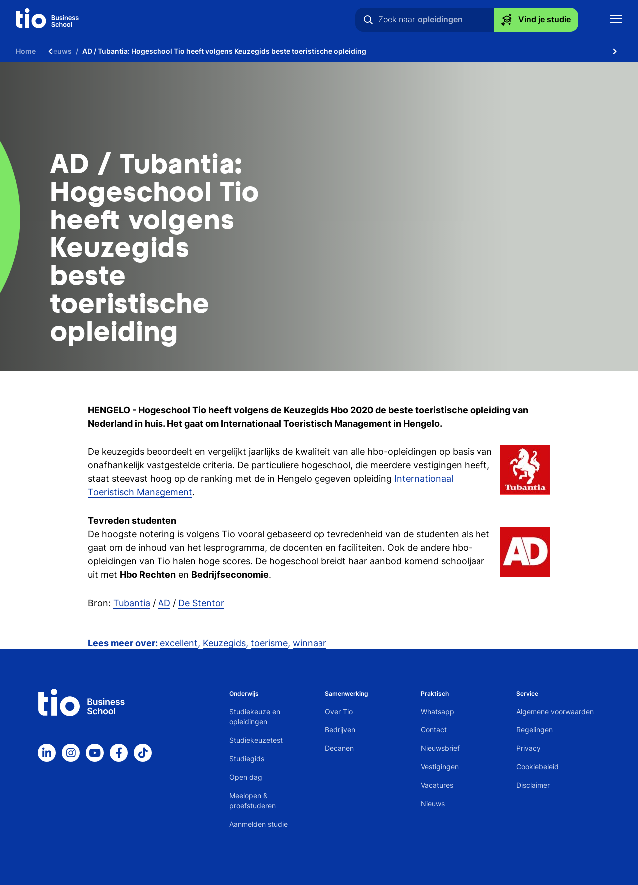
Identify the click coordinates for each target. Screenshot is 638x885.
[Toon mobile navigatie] (616, 20)
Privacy (528, 748)
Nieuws (433, 803)
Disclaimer (533, 785)
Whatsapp (437, 711)
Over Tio (339, 711)
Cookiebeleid (537, 766)
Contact (434, 729)
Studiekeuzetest (256, 740)
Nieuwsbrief (440, 748)
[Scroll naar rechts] (615, 51)
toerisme (269, 643)
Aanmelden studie (258, 824)
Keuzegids (224, 643)
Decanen (339, 748)
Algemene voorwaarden (555, 711)
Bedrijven (340, 729)
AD (164, 603)
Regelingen (534, 729)
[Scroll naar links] (50, 51)
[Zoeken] (368, 19)
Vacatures (437, 785)
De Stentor (201, 603)
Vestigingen (440, 766)
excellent (179, 643)
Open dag (245, 777)
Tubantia (131, 603)
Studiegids (246, 758)
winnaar (309, 643)
